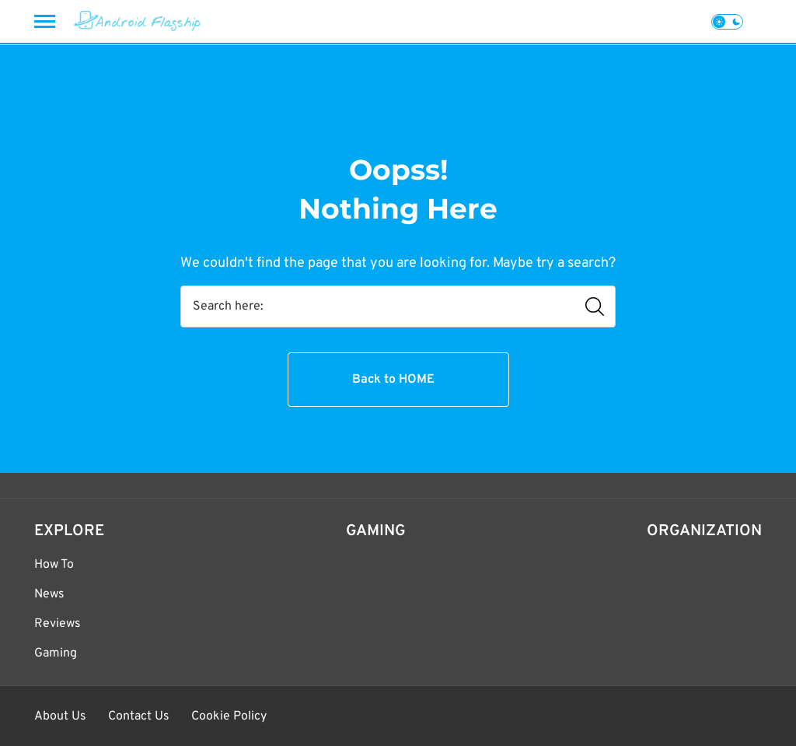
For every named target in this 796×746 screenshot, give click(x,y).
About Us (60, 716)
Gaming (55, 653)
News (49, 594)
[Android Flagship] (137, 21)
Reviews (57, 624)
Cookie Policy (229, 716)
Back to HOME (393, 379)
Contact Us (138, 716)
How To (54, 565)
